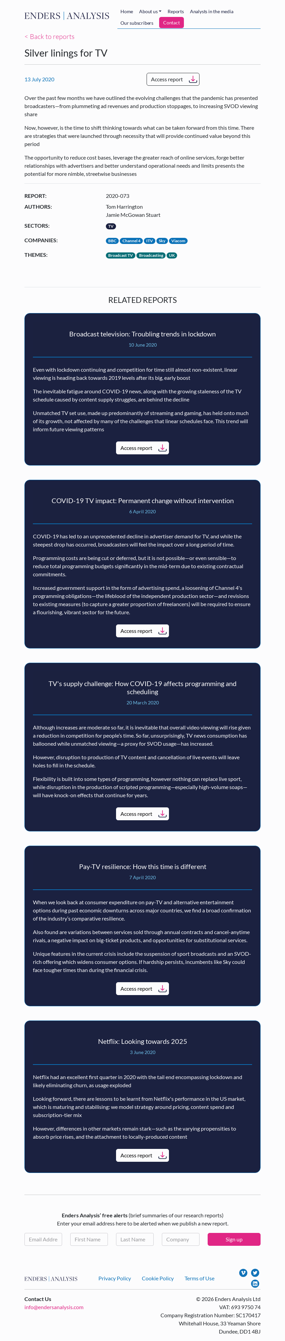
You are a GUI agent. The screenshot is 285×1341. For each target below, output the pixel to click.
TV (111, 226)
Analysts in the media (211, 11)
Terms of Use (199, 1278)
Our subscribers (136, 23)
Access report (167, 79)
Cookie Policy (158, 1278)
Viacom (178, 240)
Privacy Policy (114, 1278)
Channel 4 (131, 240)
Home (126, 11)
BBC (112, 240)
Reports (176, 11)
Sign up (234, 1239)
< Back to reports (49, 36)
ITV (149, 240)
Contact (171, 22)
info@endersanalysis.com (53, 1307)
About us (148, 11)
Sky (162, 240)
